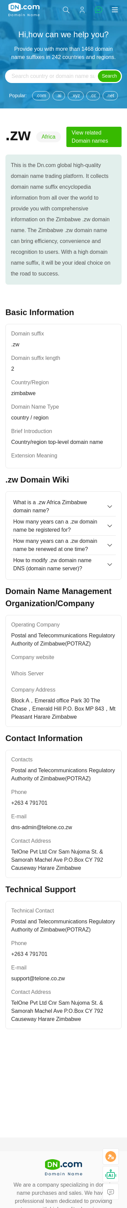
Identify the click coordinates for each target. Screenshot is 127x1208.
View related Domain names (90, 137)
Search (109, 76)
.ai (58, 95)
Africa (49, 137)
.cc (93, 95)
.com (41, 95)
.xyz (75, 95)
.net (110, 95)
